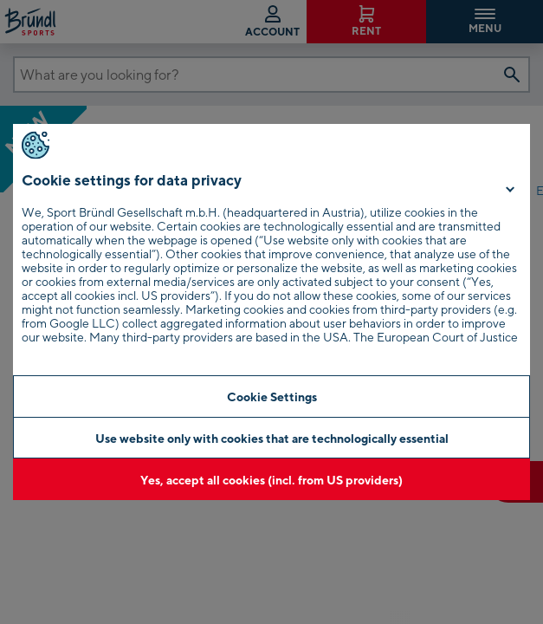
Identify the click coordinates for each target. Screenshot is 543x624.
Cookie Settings (272, 396)
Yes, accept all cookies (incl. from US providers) (271, 479)
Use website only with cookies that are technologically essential (272, 438)
